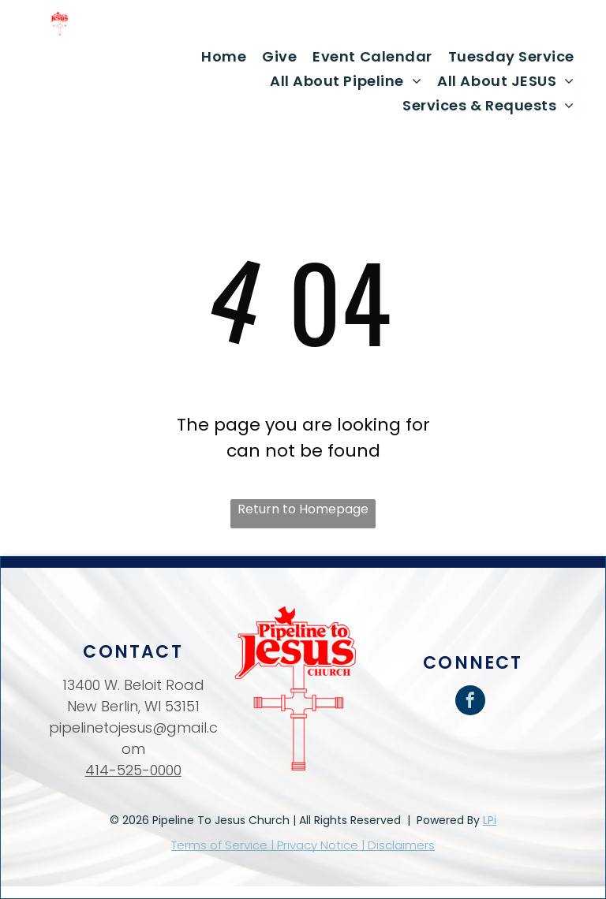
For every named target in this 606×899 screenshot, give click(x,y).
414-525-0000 (133, 770)
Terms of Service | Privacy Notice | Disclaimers (303, 845)
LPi (489, 820)
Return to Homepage (303, 509)
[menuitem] (223, 56)
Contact (132, 652)
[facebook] (470, 702)
